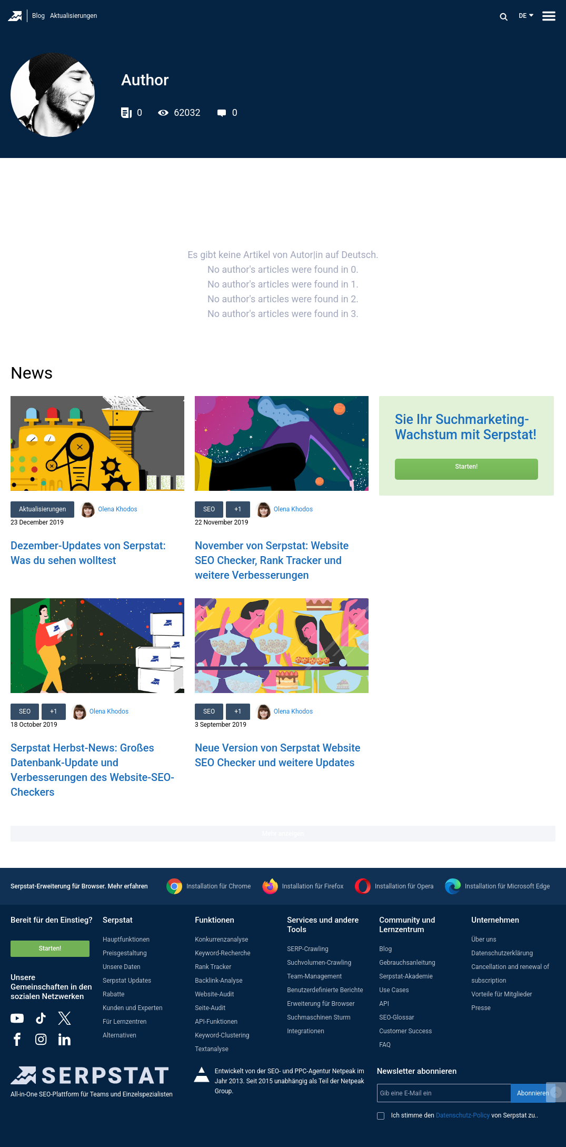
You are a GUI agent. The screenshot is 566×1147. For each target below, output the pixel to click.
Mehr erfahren (128, 886)
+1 (238, 509)
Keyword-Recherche (222, 953)
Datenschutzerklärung (502, 953)
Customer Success (405, 1031)
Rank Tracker (213, 967)
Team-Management (314, 976)
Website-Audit (214, 994)
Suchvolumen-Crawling (319, 962)
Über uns (483, 939)
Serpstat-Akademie (406, 976)
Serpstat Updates (127, 980)
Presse (481, 1008)
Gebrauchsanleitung (407, 962)
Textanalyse (212, 1049)
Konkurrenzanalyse (221, 939)
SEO (209, 509)
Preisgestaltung (125, 953)
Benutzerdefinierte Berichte (325, 990)
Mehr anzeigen (283, 833)
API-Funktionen (216, 1021)
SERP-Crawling (308, 949)
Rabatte (113, 994)
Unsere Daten (122, 967)
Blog (38, 15)
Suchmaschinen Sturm (319, 1017)
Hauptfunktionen (126, 939)
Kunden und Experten (133, 1008)
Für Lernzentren (124, 1021)
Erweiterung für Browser (320, 1003)
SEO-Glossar (396, 1017)
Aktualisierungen (73, 15)
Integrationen (305, 1031)
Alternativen (119, 1035)
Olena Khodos (117, 509)
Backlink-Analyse (218, 980)
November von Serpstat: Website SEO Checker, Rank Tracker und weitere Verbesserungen (272, 560)
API (384, 1003)
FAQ (385, 1045)
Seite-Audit (210, 1008)
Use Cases (394, 990)
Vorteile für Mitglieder (501, 994)
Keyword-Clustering (222, 1035)
